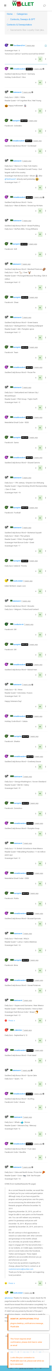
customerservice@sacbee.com (21, 1269)
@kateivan (9, 1298)
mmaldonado (18, 69)
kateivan (16, 92)
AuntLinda (17, 581)
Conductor (17, 624)
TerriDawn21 (18, 45)
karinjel (15, 121)
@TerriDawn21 (10, 179)
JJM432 (17, 1030)
